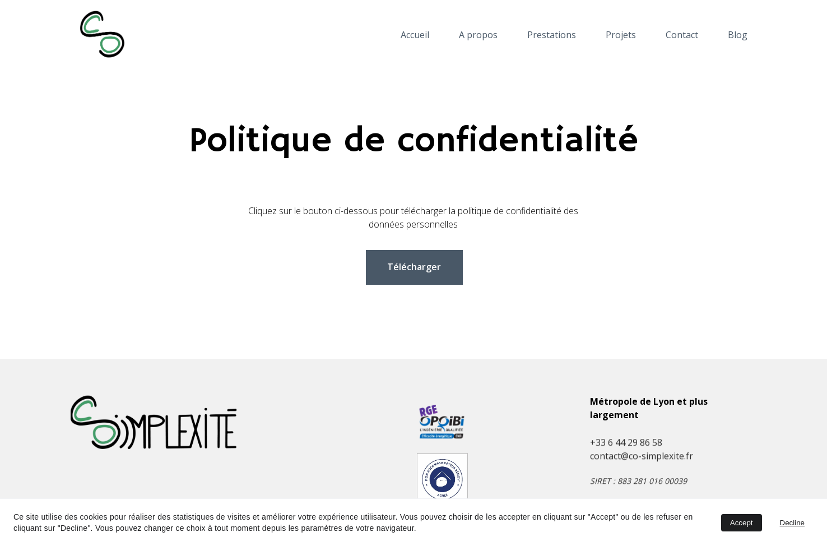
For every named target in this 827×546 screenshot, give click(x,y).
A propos (478, 35)
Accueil (415, 35)
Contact (682, 35)
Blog (737, 35)
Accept (741, 523)
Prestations (551, 35)
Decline (792, 523)
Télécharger (414, 267)
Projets (621, 35)
